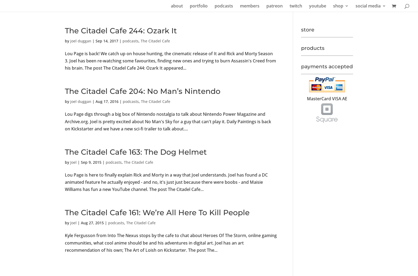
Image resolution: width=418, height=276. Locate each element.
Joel (73, 162)
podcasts (224, 6)
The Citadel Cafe (155, 40)
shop (338, 6)
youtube (317, 6)
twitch (296, 6)
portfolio (199, 6)
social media (368, 6)
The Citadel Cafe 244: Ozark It (121, 30)
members (249, 6)
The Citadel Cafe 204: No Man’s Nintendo (142, 91)
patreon (274, 6)
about (177, 6)
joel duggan (80, 40)
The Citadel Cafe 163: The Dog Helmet (136, 152)
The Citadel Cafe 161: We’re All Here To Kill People (157, 212)
